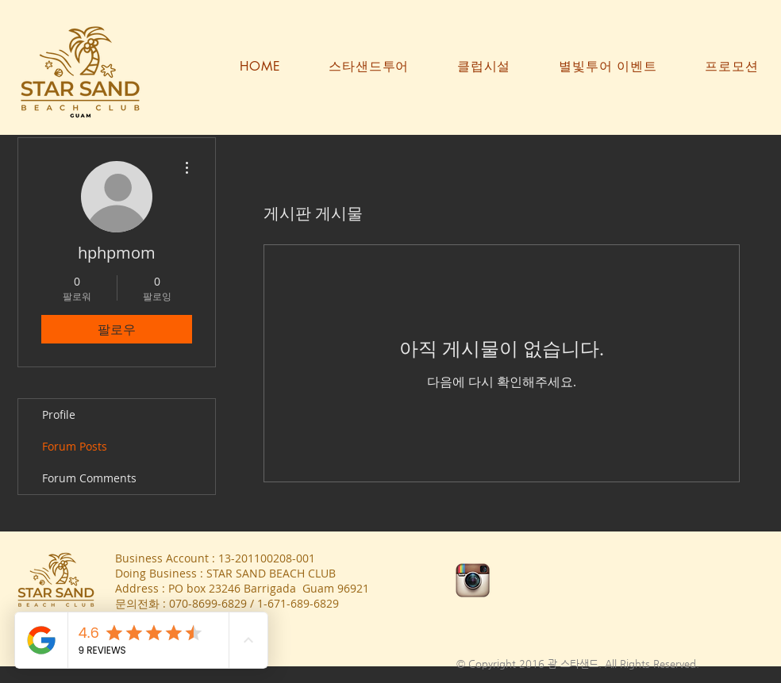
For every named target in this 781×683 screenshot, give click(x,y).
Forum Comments (89, 477)
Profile (58, 414)
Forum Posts (74, 446)
